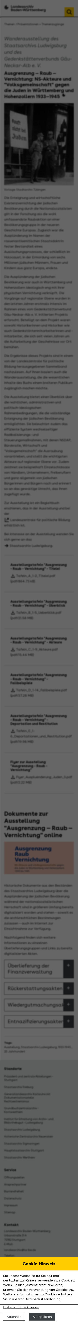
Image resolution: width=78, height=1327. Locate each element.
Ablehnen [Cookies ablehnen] (14, 1317)
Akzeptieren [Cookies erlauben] (42, 1317)
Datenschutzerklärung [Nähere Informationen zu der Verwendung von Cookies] (21, 1307)
